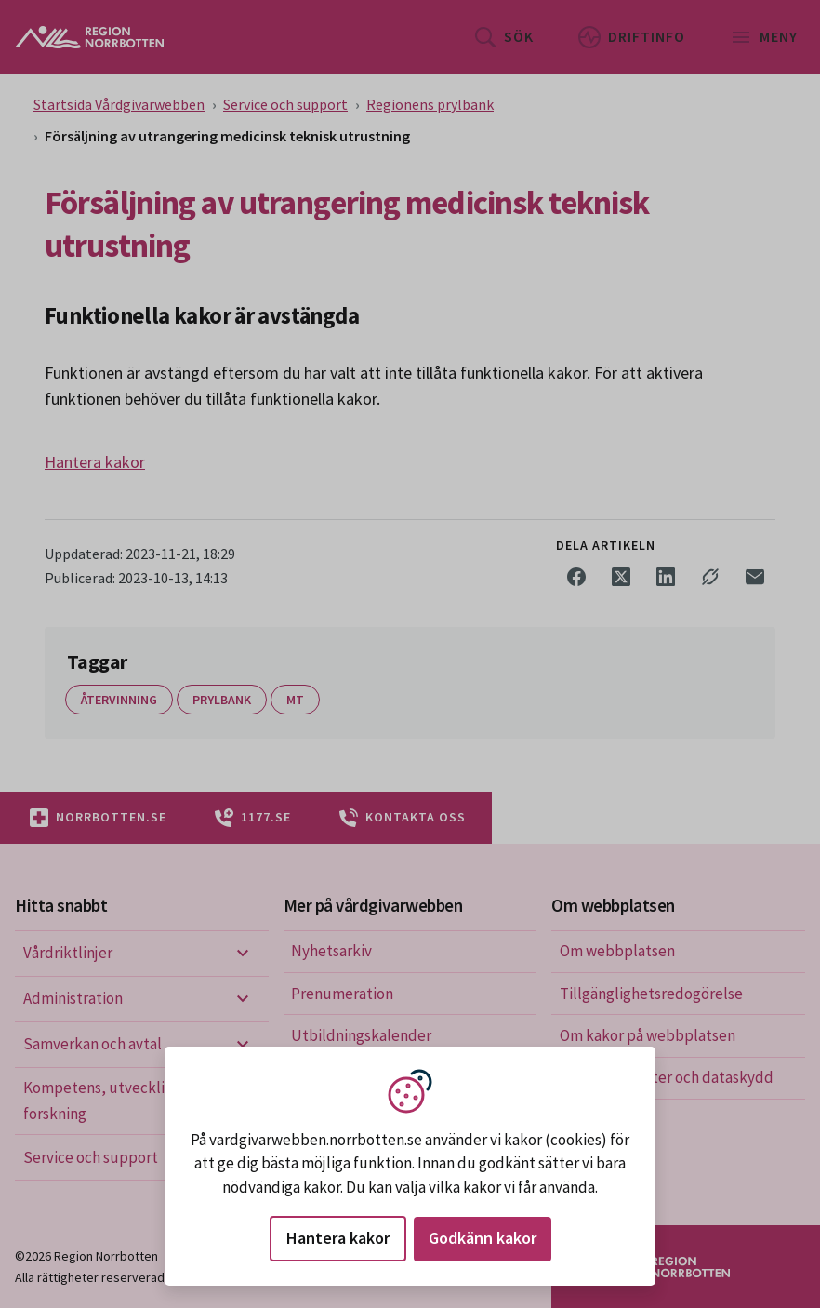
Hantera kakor (338, 1237)
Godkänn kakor (482, 1237)
